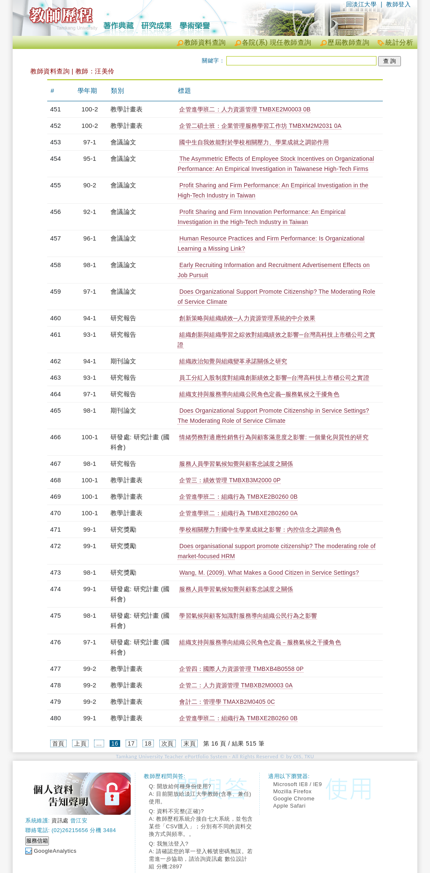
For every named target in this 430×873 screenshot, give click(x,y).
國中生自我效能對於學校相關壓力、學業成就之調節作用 (254, 142)
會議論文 (123, 142)
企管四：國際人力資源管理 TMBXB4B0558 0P (241, 668)
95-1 (90, 158)
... (99, 743)
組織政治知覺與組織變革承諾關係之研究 (233, 361)
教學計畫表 (126, 109)
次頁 (167, 743)
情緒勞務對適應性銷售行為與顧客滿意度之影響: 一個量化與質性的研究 (273, 437)
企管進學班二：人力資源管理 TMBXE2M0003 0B (244, 109)
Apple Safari (289, 806)
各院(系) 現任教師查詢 (277, 42)
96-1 (90, 238)
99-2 (90, 668)
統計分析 (399, 42)
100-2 (89, 109)
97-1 (90, 142)
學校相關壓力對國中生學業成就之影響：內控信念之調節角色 (260, 529)
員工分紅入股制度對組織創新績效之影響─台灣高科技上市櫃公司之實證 (274, 377)
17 (131, 743)
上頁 (80, 743)
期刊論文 (123, 361)
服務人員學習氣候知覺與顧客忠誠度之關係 (236, 463)
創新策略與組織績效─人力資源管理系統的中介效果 (247, 318)
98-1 (90, 264)
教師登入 (398, 4)
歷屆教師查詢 (348, 42)
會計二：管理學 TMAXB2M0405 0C (227, 701)
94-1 (90, 318)
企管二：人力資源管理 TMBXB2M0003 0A (236, 685)
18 (148, 743)
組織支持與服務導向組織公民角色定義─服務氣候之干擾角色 (259, 394)
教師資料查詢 (205, 42)
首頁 (58, 743)
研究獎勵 (123, 529)
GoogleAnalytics (55, 851)
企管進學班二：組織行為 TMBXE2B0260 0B (238, 496)
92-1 (90, 211)
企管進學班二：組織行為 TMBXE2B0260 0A (238, 513)
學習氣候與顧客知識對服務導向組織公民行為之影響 (248, 615)
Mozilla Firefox (292, 791)
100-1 (89, 437)
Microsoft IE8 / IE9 (297, 784)
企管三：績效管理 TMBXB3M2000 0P (229, 480)
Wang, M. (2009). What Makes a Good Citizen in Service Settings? (269, 572)
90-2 (90, 185)
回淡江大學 (361, 4)
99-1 (90, 529)
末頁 (189, 743)
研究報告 (123, 318)
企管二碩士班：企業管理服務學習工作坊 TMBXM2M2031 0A (260, 125)
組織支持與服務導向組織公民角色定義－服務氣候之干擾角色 (260, 642)
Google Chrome (293, 798)
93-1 (90, 334)
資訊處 (60, 820)
